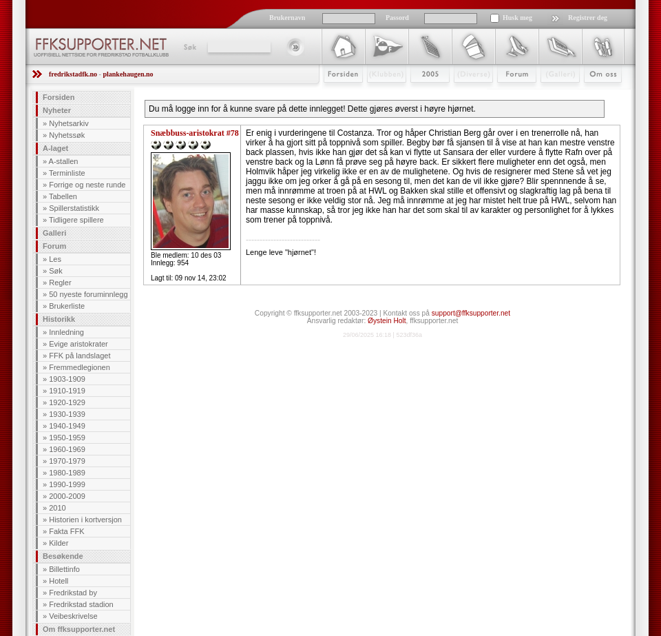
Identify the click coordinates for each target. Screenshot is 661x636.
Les (55, 259)
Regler (60, 282)
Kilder (58, 543)
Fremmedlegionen (79, 367)
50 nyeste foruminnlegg (88, 294)
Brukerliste (67, 306)
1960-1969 (67, 449)
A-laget (55, 148)
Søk (189, 47)
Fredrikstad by (73, 592)
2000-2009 (67, 496)
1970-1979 (67, 461)
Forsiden (337, 94)
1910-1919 (67, 391)
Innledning (66, 332)
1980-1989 (67, 473)
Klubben (380, 94)
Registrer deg (587, 17)
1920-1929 (67, 402)
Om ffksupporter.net (79, 629)
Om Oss (597, 94)
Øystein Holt (387, 321)
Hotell (58, 581)
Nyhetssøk (67, 135)
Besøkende (63, 556)
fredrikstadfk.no (73, 74)
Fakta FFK (66, 531)
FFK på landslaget (79, 355)
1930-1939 (67, 414)
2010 (57, 508)
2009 (417, 94)
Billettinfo (64, 569)
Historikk (59, 319)
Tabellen (63, 196)
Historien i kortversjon (85, 519)
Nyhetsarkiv (68, 123)
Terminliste (67, 173)
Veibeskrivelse (73, 616)
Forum (507, 94)
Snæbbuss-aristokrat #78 (195, 133)
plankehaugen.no (128, 74)
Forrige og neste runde (87, 185)
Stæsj (462, 94)
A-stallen (63, 161)
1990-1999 (67, 484)
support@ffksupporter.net (471, 313)
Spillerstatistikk (74, 208)
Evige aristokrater (78, 344)
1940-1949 (67, 426)
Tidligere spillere (76, 220)
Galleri (550, 94)
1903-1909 (67, 379)
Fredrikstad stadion (81, 604)
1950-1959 (67, 437)
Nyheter (57, 110)
